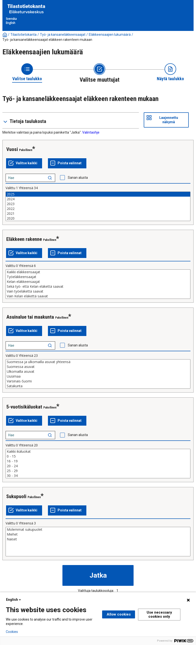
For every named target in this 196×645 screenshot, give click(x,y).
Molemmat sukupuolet (98, 529)
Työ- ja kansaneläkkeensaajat (62, 34)
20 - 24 (98, 466)
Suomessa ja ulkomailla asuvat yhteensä (98, 361)
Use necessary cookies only (159, 614)
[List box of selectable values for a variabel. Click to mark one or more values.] (98, 206)
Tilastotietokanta (23, 34)
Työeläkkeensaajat (98, 276)
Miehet (98, 534)
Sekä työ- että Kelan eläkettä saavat (98, 286)
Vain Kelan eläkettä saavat (98, 296)
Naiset (98, 539)
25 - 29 (98, 470)
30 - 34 (98, 475)
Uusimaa (98, 376)
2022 (98, 208)
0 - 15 (98, 456)
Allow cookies (119, 614)
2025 (98, 194)
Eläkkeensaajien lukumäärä (110, 34)
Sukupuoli (16, 496)
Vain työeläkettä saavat (98, 291)
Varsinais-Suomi (98, 381)
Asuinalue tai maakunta (30, 317)
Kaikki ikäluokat (98, 451)
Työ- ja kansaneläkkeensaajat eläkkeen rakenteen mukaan (47, 40)
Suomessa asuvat (98, 366)
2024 (98, 199)
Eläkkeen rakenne (24, 239)
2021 (98, 213)
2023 (98, 203)
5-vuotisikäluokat (24, 407)
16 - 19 (98, 461)
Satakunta (98, 386)
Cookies (12, 632)
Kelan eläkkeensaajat (98, 281)
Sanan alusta (78, 177)
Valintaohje (90, 132)
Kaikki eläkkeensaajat (98, 272)
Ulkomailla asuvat (98, 371)
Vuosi (12, 149)
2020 (98, 218)
